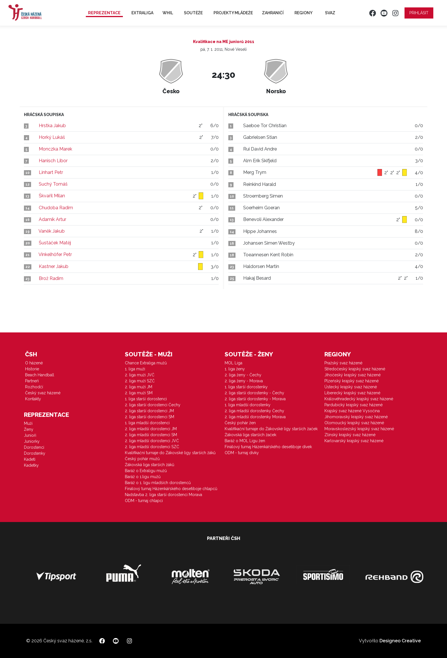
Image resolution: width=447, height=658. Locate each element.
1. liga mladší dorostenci (147, 423)
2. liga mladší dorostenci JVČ (152, 440)
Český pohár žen (240, 423)
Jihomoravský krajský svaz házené (356, 417)
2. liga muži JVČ (140, 375)
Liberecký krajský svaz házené (352, 393)
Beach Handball (39, 375)
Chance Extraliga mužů (146, 363)
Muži (28, 423)
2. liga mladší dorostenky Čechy (254, 411)
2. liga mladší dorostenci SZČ (152, 446)
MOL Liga (233, 363)
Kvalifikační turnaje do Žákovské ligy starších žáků (170, 452)
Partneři (32, 381)
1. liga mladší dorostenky (248, 405)
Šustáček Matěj (55, 242)
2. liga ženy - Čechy (243, 375)
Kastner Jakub (53, 266)
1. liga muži (135, 369)
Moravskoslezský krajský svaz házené (359, 429)
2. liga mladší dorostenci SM (151, 434)
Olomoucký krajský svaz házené (354, 423)
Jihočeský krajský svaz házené (352, 375)
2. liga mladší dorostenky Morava (255, 417)
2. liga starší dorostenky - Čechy (254, 393)
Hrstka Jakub (52, 125)
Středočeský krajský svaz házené (354, 369)
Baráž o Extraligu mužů (146, 470)
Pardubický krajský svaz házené (353, 405)
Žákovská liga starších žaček (250, 434)
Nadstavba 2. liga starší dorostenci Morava (163, 494)
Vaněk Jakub (51, 231)
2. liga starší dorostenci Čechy (152, 405)
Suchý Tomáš (53, 184)
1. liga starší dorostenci (146, 399)
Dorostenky (34, 453)
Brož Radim (51, 278)
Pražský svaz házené (343, 363)
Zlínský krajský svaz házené (349, 434)
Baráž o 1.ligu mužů (142, 476)
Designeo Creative (400, 640)
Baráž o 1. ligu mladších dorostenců (158, 482)
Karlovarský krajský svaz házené (353, 440)
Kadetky (31, 465)
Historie (32, 369)
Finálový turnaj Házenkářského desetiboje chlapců (171, 488)
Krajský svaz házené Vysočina (352, 411)
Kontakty (33, 399)
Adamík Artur (52, 219)
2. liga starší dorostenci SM (149, 417)
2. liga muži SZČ (140, 381)
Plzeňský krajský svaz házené (351, 381)
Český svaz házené (42, 393)
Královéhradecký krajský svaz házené (358, 399)
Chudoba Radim (56, 207)
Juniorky (32, 441)
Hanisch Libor (53, 160)
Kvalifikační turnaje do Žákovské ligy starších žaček (271, 429)
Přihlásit (418, 13)
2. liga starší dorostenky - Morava (255, 399)
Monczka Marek (55, 149)
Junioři (30, 435)
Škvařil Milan (52, 195)
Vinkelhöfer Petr (55, 254)
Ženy (28, 429)
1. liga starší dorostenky (246, 387)
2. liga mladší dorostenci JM (151, 429)
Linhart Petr (51, 172)
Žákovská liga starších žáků (149, 464)
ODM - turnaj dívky (242, 452)
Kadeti (29, 459)
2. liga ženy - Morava (244, 381)
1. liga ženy (235, 369)
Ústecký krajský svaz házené (350, 387)
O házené (34, 363)
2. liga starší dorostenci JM (149, 411)
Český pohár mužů (142, 458)
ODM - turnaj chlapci (144, 500)
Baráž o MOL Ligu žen (245, 440)
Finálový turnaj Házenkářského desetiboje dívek (268, 446)
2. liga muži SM (139, 393)
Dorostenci (34, 447)
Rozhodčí (34, 387)
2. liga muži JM (138, 387)
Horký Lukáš (52, 137)
